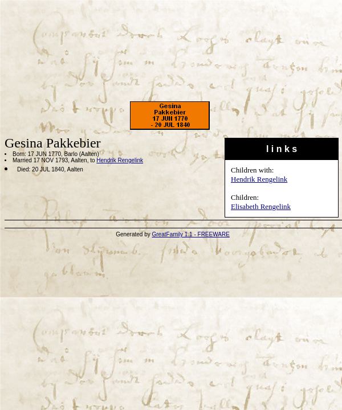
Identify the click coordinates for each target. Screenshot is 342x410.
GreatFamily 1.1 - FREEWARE (191, 234)
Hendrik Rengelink (259, 179)
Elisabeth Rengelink (261, 206)
